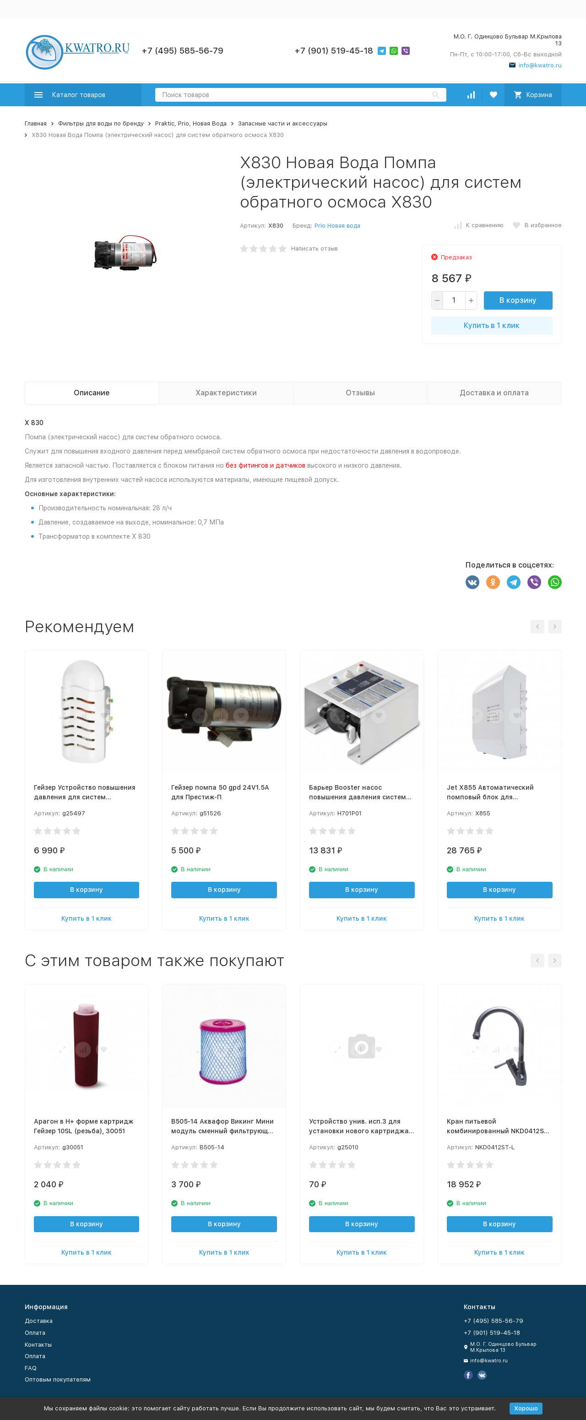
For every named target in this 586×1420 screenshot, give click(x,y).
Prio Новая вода (337, 225)
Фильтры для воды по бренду (101, 123)
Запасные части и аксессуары (282, 123)
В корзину (518, 300)
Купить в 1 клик (492, 325)
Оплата (35, 1332)
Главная (36, 123)
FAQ (31, 1368)
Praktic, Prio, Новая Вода (191, 123)
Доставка (39, 1320)
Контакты (38, 1344)
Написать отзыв (314, 248)
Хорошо (526, 1408)
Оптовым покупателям (58, 1379)
